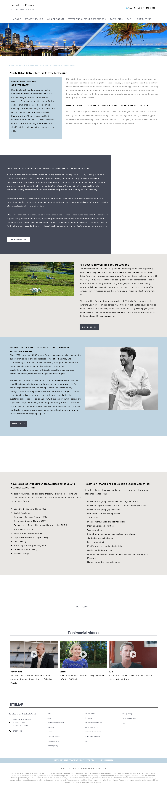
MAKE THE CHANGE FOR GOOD (23, 9)
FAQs (130, 19)
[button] (34, 657)
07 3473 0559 (82, 609)
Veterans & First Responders (87, 19)
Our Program (55, 19)
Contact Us (144, 19)
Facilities (116, 19)
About (17, 19)
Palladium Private (17, 66)
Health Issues (34, 19)
